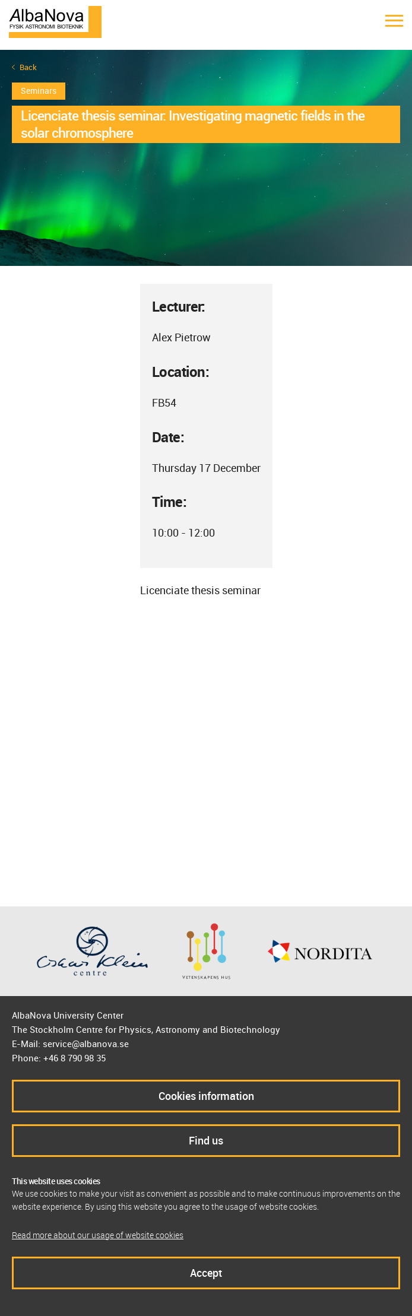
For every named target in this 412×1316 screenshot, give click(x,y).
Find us (206, 1140)
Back (28, 67)
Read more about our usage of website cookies (97, 1235)
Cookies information (206, 1096)
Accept (206, 1273)
